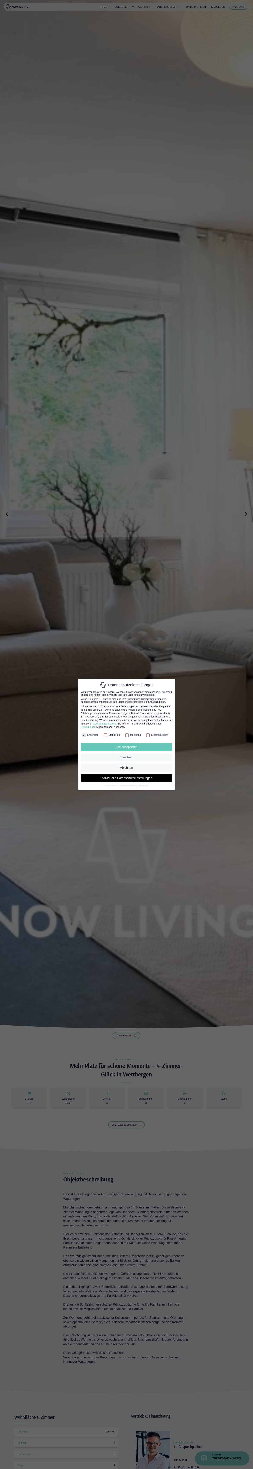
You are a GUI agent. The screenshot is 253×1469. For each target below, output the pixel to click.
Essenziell (90, 734)
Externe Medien (157, 734)
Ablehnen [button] (126, 767)
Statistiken (112, 734)
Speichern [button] (127, 757)
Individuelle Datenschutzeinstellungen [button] (126, 778)
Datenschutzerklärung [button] (128, 786)
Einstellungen (88, 727)
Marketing (133, 734)
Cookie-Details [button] (111, 786)
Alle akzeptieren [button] (127, 747)
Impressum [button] (143, 786)
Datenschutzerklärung (104, 723)
